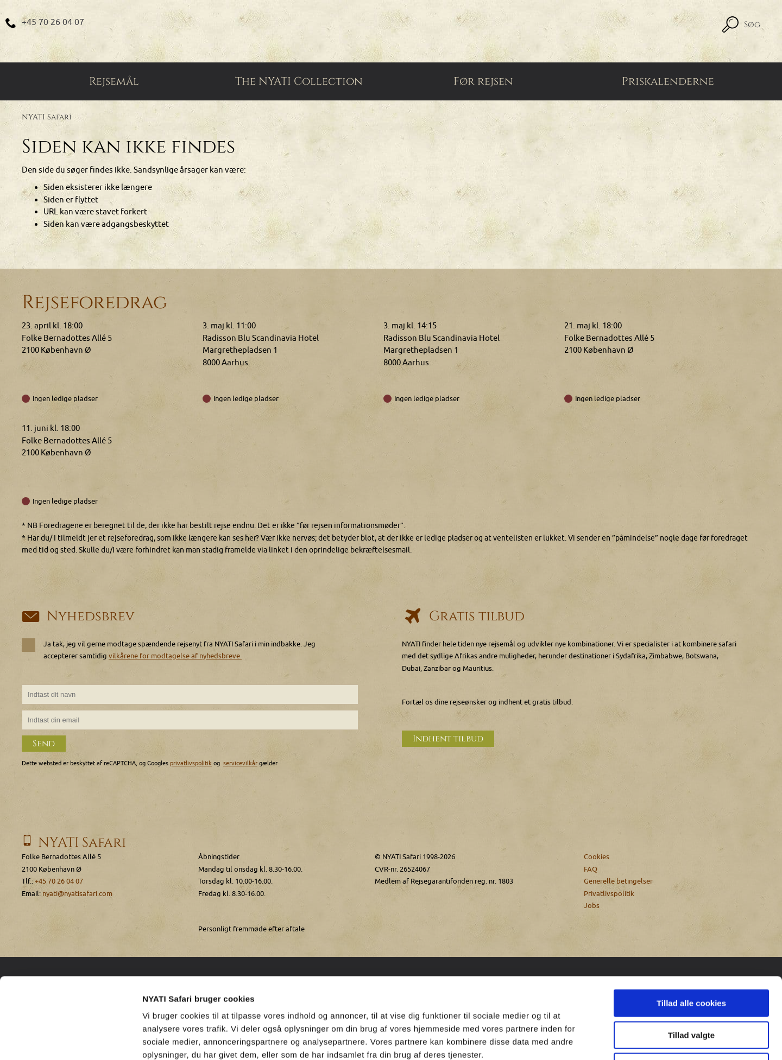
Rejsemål (114, 81)
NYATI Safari (47, 117)
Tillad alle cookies (691, 927)
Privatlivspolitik (609, 893)
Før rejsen (483, 81)
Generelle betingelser (618, 881)
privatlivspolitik (191, 763)
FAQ (590, 869)
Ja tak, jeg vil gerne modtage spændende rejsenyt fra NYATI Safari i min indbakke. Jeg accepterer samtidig (169, 649)
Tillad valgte (691, 959)
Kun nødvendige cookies (691, 990)
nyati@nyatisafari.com (77, 893)
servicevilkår (240, 763)
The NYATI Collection (299, 81)
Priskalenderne (668, 81)
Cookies (596, 856)
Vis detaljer (564, 1038)
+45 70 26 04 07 (53, 22)
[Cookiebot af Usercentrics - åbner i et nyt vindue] (70, 1039)
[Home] (391, 31)
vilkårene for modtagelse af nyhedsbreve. (175, 656)
